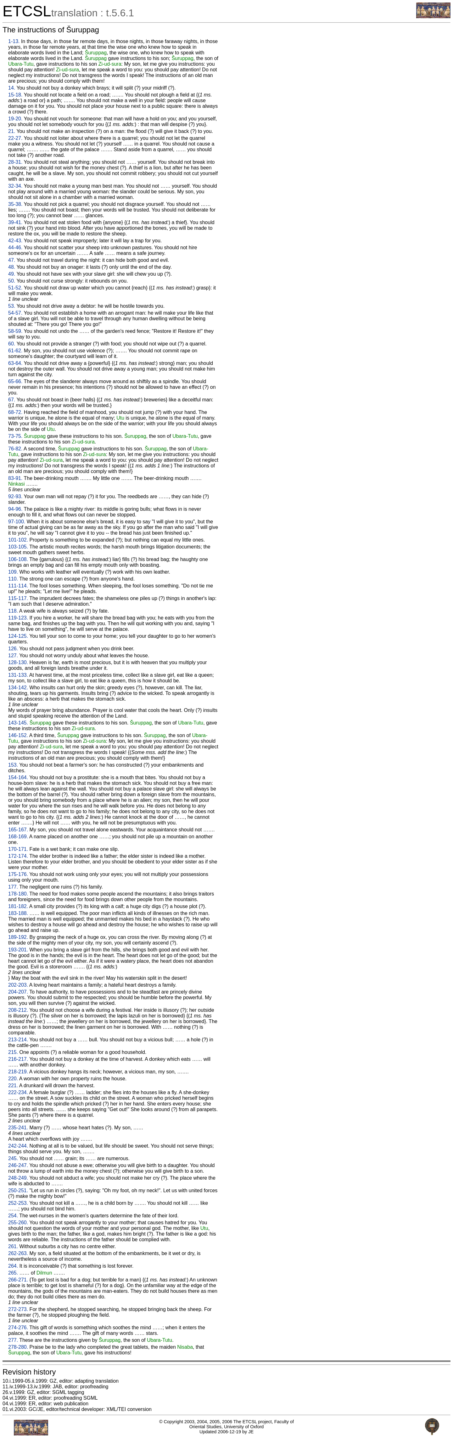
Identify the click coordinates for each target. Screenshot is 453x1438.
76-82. (15, 448)
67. (11, 399)
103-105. (18, 546)
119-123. (18, 617)
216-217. (18, 1059)
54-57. (15, 313)
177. (13, 887)
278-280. (18, 1347)
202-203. (18, 985)
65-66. (15, 381)
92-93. (15, 496)
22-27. (15, 138)
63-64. (15, 363)
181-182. (18, 906)
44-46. (15, 247)
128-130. (18, 662)
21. (11, 131)
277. (13, 1340)
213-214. (18, 1039)
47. (11, 260)
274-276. (18, 1327)
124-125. (18, 636)
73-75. (15, 436)
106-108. (18, 559)
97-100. (16, 521)
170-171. (18, 849)
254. (13, 1215)
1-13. (14, 41)
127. (13, 655)
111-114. (18, 585)
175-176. (18, 874)
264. (13, 1266)
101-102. (18, 540)
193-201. (18, 949)
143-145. (18, 722)
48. (11, 267)
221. (13, 1085)
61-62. (15, 350)
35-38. (15, 204)
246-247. (18, 1165)
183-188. (18, 913)
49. (11, 274)
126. (13, 648)
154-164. (18, 777)
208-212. (18, 1010)
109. (13, 572)
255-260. (18, 1222)
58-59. (15, 331)
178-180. (18, 893)
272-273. (18, 1309)
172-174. (18, 856)
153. (13, 765)
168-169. (18, 836)
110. (13, 578)
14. (11, 88)
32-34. (15, 186)
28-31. (15, 162)
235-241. (18, 1127)
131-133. (18, 675)
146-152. (18, 735)
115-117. (18, 598)
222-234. (18, 1092)
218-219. (18, 1071)
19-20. (15, 118)
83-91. (15, 478)
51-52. (15, 287)
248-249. (18, 1178)
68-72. (15, 412)
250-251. (18, 1190)
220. (13, 1078)
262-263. (18, 1253)
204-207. (18, 991)
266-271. (18, 1279)
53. (11, 306)
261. (13, 1246)
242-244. (18, 1146)
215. (13, 1052)
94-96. (15, 509)
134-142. (18, 687)
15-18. (15, 94)
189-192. (18, 937)
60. (11, 343)
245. (13, 1158)
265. (13, 1272)
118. (13, 611)
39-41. (15, 222)
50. (11, 281)
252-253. (18, 1203)
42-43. (15, 240)
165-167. (18, 829)
